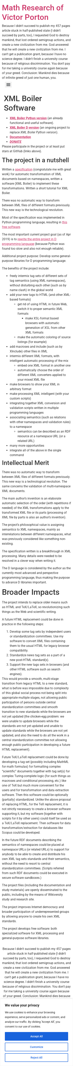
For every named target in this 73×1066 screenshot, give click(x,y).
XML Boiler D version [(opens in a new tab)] (24, 127)
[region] (36, 1032)
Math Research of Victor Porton (32, 12)
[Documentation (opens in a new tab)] (20, 137)
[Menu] (8, 85)
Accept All (36, 1036)
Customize (36, 1047)
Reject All (36, 1057)
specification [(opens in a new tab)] (24, 169)
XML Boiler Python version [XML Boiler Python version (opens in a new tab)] (28, 118)
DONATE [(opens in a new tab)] (15, 142)
